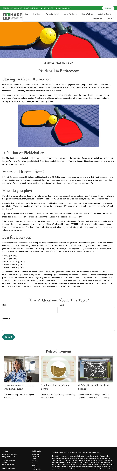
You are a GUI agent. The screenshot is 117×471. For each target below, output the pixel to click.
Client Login (108, 2)
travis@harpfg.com (62, 2)
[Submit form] (8, 331)
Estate (34, 452)
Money (34, 459)
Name (4, 299)
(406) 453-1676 (46, 2)
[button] (26, 8)
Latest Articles (36, 463)
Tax (33, 457)
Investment (35, 450)
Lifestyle (34, 461)
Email (62, 299)
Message (6, 312)
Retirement (35, 448)
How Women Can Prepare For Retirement (19, 380)
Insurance (35, 455)
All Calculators (36, 467)
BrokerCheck (96, 446)
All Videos (35, 465)
